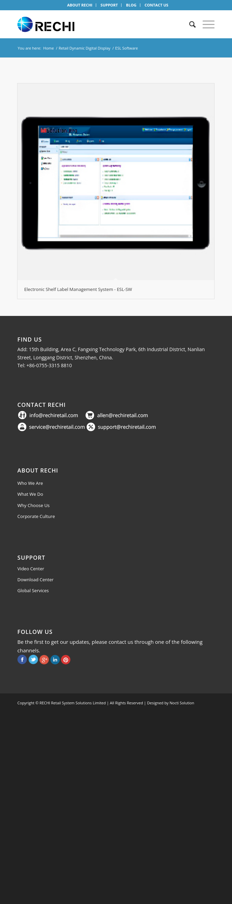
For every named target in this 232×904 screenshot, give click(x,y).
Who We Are (30, 483)
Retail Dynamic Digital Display (84, 48)
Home (48, 48)
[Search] (189, 24)
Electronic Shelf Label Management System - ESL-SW (78, 289)
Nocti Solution (182, 702)
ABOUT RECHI (79, 5)
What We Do (30, 494)
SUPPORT (109, 5)
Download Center (35, 579)
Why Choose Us (33, 505)
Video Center (30, 569)
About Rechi (37, 470)
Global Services (33, 590)
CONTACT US (156, 5)
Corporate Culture (36, 516)
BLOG (131, 5)
